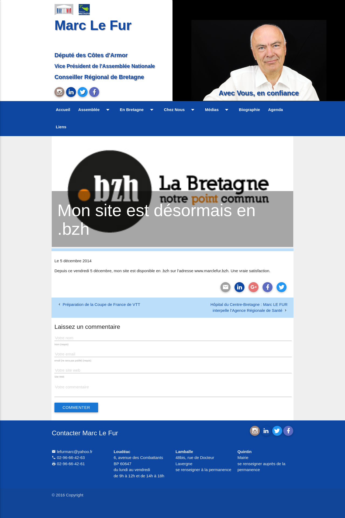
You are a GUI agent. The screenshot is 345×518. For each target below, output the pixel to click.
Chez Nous (180, 109)
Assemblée (95, 109)
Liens (61, 127)
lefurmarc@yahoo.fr (72, 451)
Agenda (275, 109)
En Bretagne (138, 109)
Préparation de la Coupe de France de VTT (101, 304)
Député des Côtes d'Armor (91, 55)
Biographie (249, 109)
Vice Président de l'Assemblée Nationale (104, 66)
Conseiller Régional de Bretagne (99, 77)
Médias (218, 109)
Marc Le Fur (93, 25)
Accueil (63, 109)
